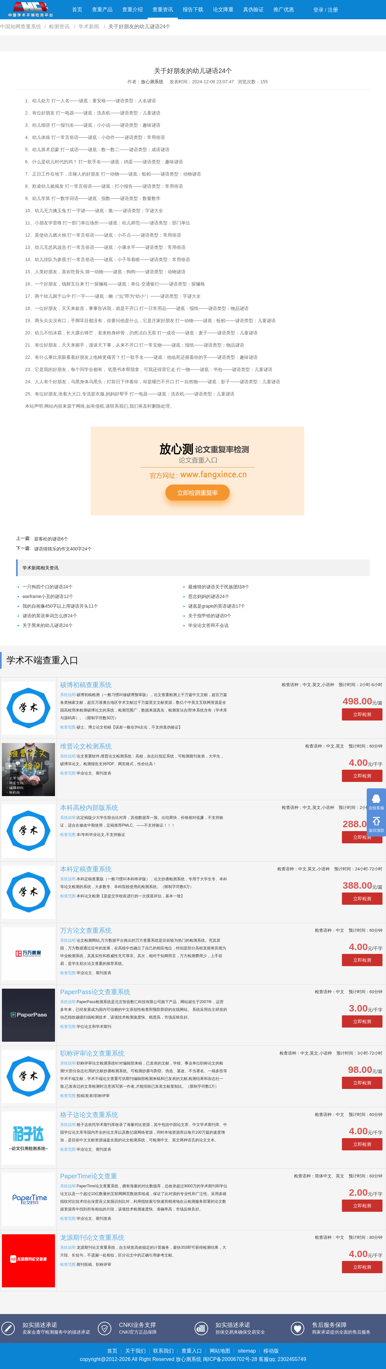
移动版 (271, 1351)
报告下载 (193, 9)
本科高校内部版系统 (89, 807)
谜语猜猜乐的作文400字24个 (63, 548)
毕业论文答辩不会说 (208, 625)
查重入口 (191, 1351)
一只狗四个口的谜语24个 (48, 586)
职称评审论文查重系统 (92, 1053)
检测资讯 (60, 26)
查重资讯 (162, 9)
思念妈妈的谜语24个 (208, 596)
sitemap (247, 1351)
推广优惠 (283, 9)
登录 (318, 10)
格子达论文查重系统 (89, 1114)
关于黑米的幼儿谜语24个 (48, 625)
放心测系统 (152, 81)
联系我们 (163, 1351)
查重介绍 (132, 9)
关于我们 (135, 1351)
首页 (77, 9)
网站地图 (220, 1351)
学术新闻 (89, 26)
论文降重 (223, 9)
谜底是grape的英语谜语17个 (216, 606)
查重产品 (102, 9)
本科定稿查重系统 (86, 869)
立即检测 (362, 714)
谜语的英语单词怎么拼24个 (50, 615)
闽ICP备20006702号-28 (230, 1359)
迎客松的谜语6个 (51, 538)
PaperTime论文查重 (88, 1176)
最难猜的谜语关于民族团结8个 (218, 586)
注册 (333, 10)
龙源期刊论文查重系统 (92, 1237)
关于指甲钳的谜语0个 (209, 615)
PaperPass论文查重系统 (95, 991)
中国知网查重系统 (20, 26)
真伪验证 (253, 9)
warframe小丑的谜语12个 (48, 596)
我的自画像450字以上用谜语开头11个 (60, 606)
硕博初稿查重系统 (86, 684)
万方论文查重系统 (86, 930)
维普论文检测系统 (86, 746)
